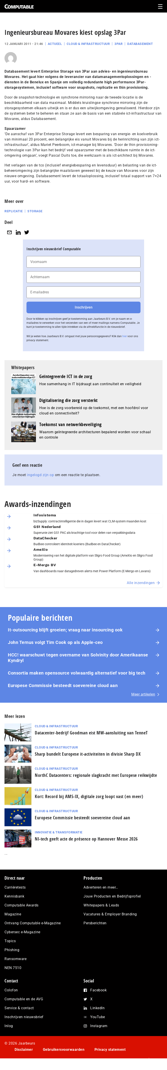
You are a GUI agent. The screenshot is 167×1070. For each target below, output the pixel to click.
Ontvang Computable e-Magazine (32, 923)
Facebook (98, 990)
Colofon (11, 990)
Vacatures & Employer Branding (110, 914)
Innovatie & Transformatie (59, 832)
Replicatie (13, 211)
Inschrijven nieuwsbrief (24, 1017)
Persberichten (95, 923)
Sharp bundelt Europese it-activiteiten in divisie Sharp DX (88, 754)
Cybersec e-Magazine (22, 932)
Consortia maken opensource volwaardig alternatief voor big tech (76, 673)
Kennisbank (14, 896)
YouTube (97, 1017)
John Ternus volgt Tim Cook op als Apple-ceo (55, 642)
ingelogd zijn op (40, 475)
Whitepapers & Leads (101, 905)
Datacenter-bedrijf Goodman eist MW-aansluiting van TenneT (91, 733)
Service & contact (19, 1008)
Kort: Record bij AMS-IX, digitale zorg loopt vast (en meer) (90, 796)
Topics (10, 941)
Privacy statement (110, 1049)
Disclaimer (24, 1049)
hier (124, 336)
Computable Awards (21, 905)
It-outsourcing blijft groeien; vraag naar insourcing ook (65, 630)
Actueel (55, 44)
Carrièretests (15, 887)
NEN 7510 (12, 968)
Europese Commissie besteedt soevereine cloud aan (63, 685)
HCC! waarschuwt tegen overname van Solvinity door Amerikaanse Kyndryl (78, 657)
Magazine (12, 914)
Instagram (99, 1026)
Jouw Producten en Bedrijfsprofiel (112, 896)
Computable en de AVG (23, 999)
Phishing (11, 950)
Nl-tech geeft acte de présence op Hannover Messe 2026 (86, 839)
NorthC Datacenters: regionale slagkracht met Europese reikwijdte (96, 775)
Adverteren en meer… (101, 887)
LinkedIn (97, 1008)
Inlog (8, 1026)
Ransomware (15, 959)
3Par (118, 44)
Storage (35, 211)
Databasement (140, 44)
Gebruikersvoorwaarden (64, 1049)
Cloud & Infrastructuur (88, 44)
